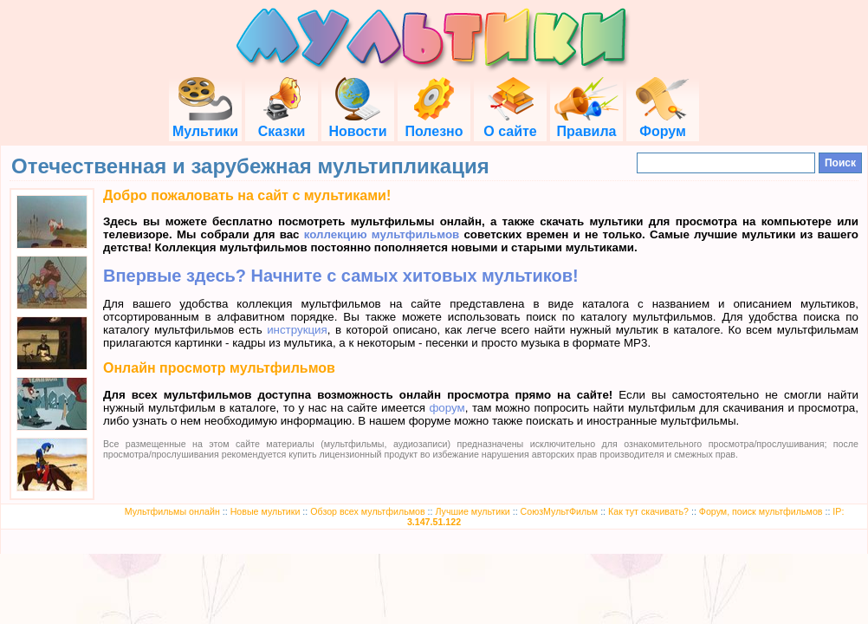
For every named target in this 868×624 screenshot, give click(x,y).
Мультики (205, 123)
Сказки (281, 123)
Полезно (434, 123)
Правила (586, 123)
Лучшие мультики (472, 511)
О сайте (509, 123)
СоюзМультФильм (560, 511)
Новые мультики (265, 511)
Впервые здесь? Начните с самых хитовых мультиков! (341, 275)
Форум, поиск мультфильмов (761, 511)
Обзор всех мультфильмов (367, 511)
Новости (357, 123)
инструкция (297, 329)
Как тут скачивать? (648, 511)
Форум (663, 123)
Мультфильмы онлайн (172, 511)
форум (446, 407)
